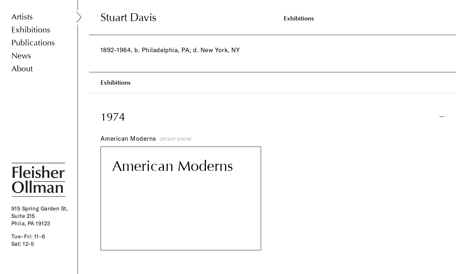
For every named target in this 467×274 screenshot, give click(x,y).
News (21, 56)
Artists (22, 17)
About (22, 69)
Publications (33, 43)
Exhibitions (30, 30)
